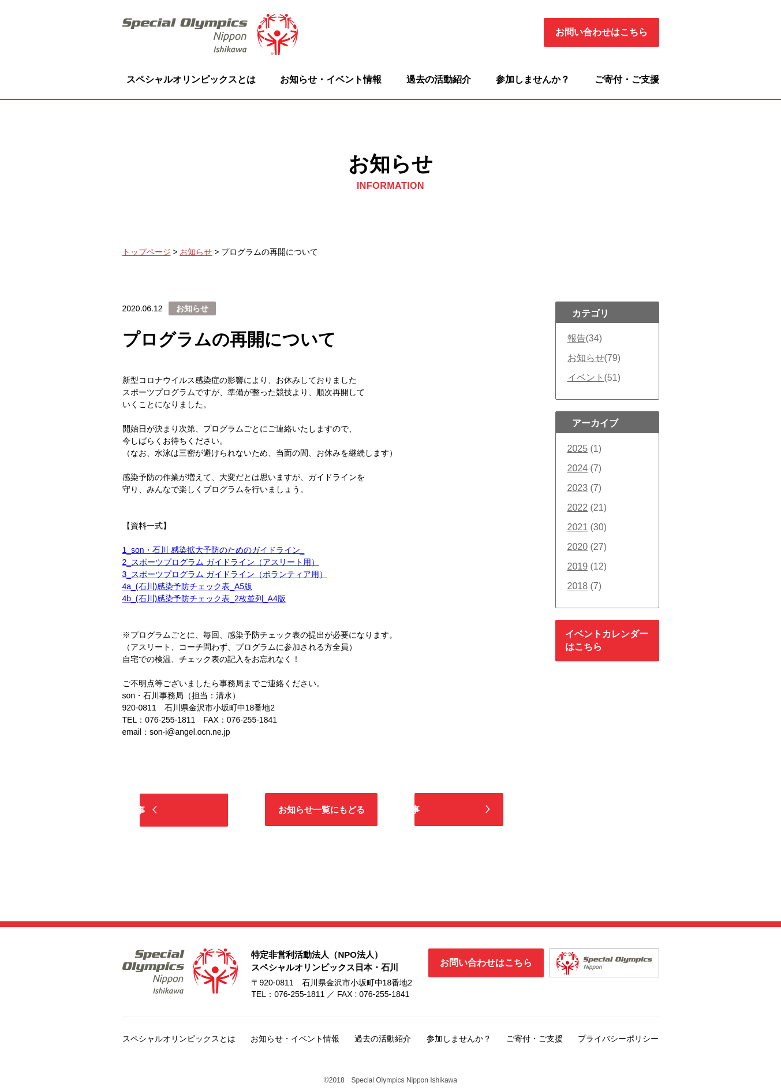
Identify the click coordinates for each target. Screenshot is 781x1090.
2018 (577, 586)
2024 (577, 468)
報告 (576, 338)
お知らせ (585, 358)
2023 (577, 488)
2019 (577, 566)
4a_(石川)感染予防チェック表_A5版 (187, 586)
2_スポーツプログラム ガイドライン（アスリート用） (220, 562)
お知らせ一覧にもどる (321, 810)
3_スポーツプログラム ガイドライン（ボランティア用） (224, 574)
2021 (577, 527)
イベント (585, 377)
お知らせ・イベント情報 (331, 79)
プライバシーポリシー (618, 1040)
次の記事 (451, 810)
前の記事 (191, 811)
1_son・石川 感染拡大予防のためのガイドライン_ (213, 550)
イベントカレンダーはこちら (606, 640)
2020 (577, 547)
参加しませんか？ (533, 79)
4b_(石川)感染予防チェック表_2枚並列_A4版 (204, 598)
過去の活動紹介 (438, 79)
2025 (577, 448)
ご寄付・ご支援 (627, 79)
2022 (577, 507)
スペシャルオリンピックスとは (191, 79)
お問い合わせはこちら (601, 32)
